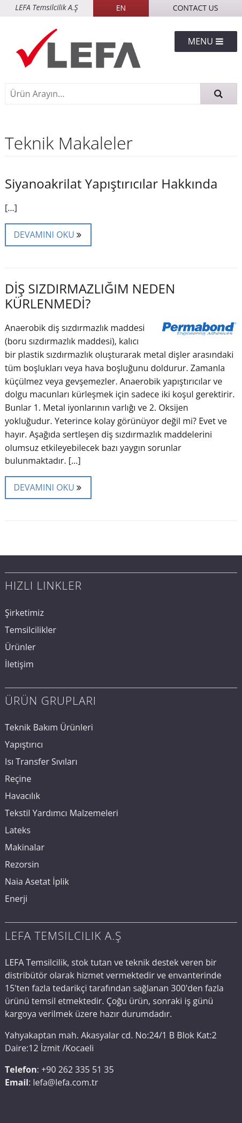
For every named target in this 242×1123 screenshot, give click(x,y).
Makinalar (24, 847)
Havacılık (22, 796)
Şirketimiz (24, 613)
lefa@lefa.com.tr (66, 1082)
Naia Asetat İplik (37, 881)
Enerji (16, 899)
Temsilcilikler (30, 630)
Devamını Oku (48, 234)
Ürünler (20, 647)
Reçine (18, 779)
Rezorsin (22, 864)
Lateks (18, 830)
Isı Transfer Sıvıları (41, 761)
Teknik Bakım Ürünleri (49, 727)
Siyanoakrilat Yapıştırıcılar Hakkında (111, 183)
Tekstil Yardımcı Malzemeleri (61, 813)
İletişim (19, 664)
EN (121, 8)
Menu (206, 41)
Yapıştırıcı (24, 744)
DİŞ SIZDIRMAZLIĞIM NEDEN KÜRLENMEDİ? (90, 296)
